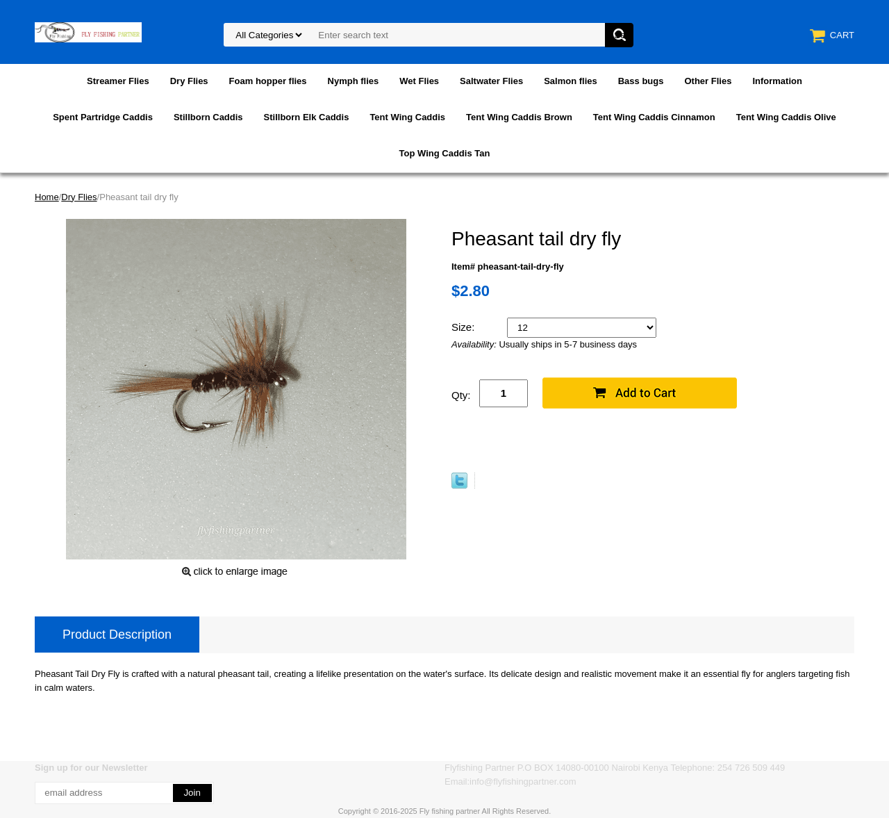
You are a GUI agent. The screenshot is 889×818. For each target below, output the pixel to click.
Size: (464, 327)
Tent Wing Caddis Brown (519, 117)
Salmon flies (570, 81)
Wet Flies (419, 81)
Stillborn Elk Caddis (306, 117)
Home (47, 197)
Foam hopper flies (268, 81)
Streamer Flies (118, 81)
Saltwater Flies (491, 81)
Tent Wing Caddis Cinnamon (654, 117)
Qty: (461, 395)
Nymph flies (353, 81)
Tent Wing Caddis (407, 117)
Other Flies (707, 81)
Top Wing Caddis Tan (444, 153)
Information (777, 81)
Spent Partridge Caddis (103, 117)
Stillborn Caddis (208, 117)
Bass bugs (641, 81)
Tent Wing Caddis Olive (786, 117)
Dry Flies (189, 81)
